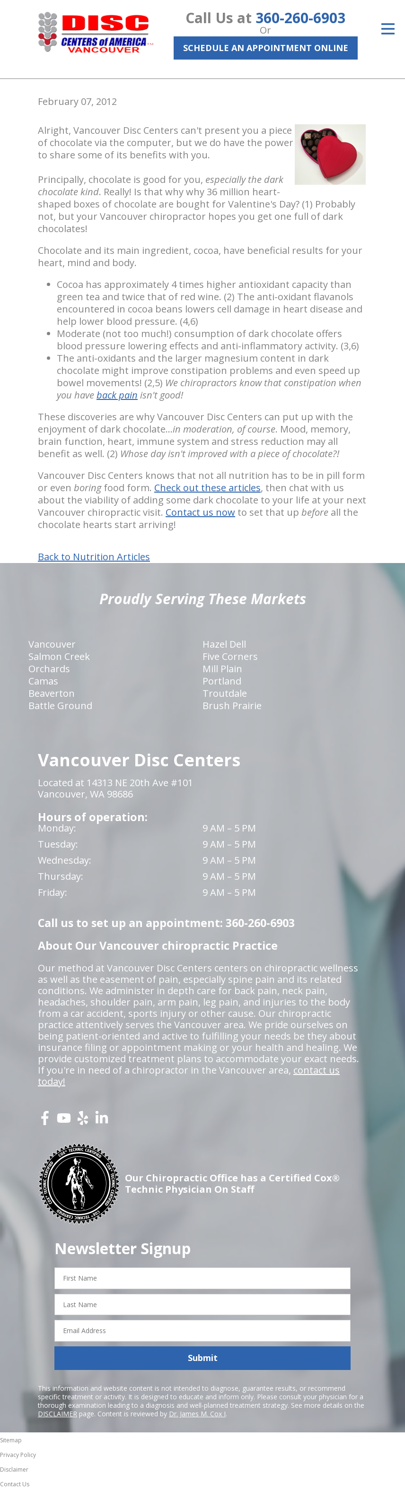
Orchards (49, 668)
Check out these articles (207, 487)
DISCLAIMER (57, 1413)
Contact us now (200, 512)
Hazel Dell (224, 644)
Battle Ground (60, 705)
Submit (203, 1357)
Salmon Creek (59, 656)
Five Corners (230, 656)
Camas (43, 681)
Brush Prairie (232, 705)
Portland (221, 681)
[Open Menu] (388, 28)
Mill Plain (222, 668)
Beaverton (51, 693)
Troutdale (224, 693)
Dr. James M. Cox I (197, 1413)
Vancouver (52, 644)
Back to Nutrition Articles (94, 557)
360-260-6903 (300, 17)
